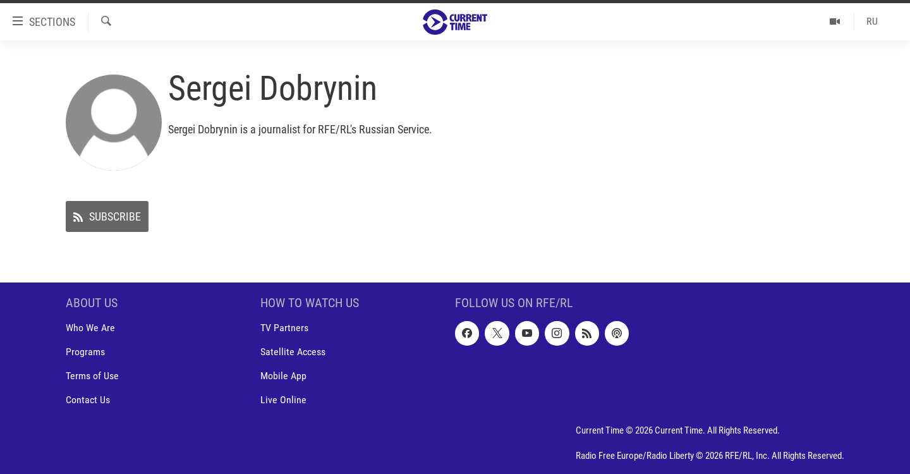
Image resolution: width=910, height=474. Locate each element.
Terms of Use (92, 376)
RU (872, 21)
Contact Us (88, 400)
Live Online (283, 400)
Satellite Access (292, 352)
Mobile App (283, 376)
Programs (85, 352)
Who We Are (90, 328)
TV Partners (284, 328)
